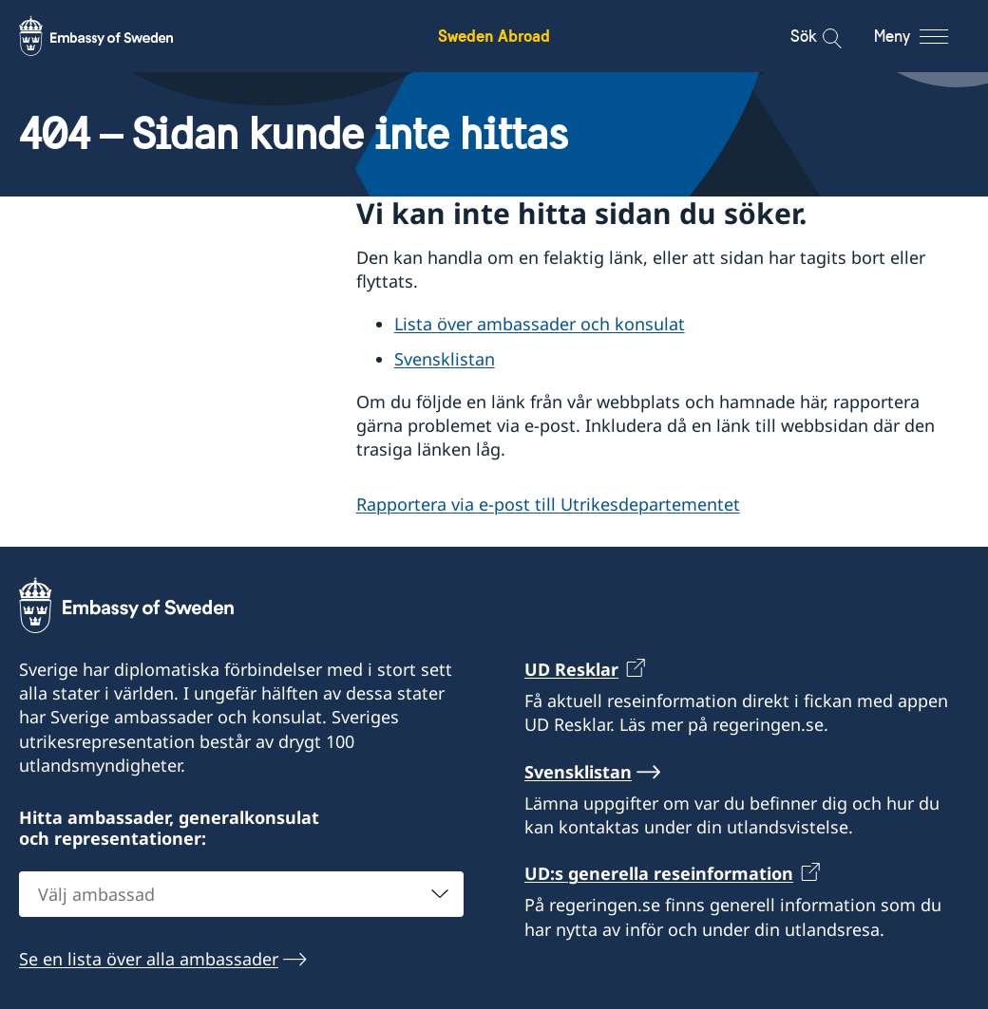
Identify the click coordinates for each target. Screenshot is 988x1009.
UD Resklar (571, 669)
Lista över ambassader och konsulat (539, 323)
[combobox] (241, 894)
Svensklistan (444, 358)
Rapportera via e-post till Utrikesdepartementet (548, 503)
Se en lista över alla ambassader (148, 958)
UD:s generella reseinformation (658, 873)
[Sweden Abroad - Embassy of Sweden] (114, 36)
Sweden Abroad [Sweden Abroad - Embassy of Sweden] (494, 36)
